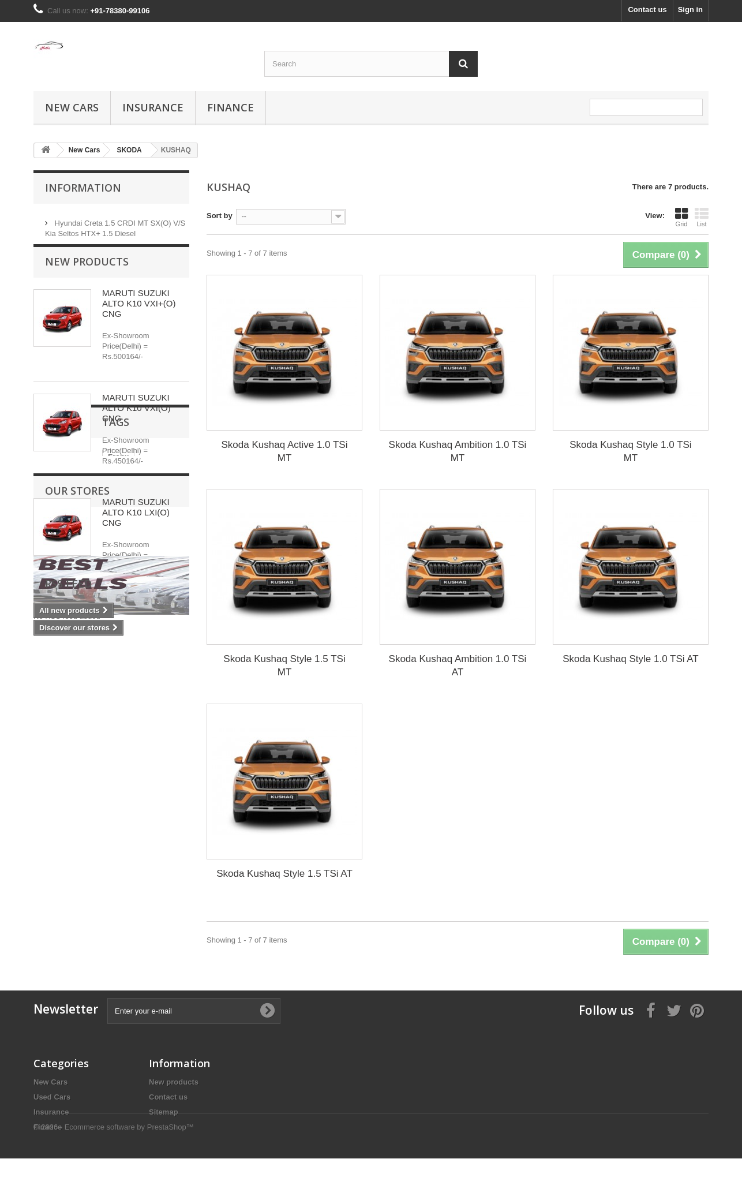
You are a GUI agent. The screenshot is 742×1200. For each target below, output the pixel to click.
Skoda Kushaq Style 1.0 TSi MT (630, 451)
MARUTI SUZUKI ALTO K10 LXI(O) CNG (136, 523)
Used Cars (51, 1097)
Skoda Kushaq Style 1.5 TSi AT (284, 873)
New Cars (72, 107)
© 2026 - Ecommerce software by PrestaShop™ (113, 1168)
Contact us (647, 9)
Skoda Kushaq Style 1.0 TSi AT (631, 658)
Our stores (77, 743)
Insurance (152, 107)
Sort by (220, 215)
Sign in (690, 9)
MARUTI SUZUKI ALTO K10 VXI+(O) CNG (138, 314)
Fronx (49, 698)
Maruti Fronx (96, 698)
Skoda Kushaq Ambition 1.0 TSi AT (458, 665)
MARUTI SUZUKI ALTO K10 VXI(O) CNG (136, 418)
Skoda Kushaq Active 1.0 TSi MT (285, 451)
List (702, 217)
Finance (230, 107)
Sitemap (163, 1112)
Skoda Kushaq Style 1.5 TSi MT (284, 665)
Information (83, 188)
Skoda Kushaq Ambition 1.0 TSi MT (458, 451)
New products (87, 272)
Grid (681, 217)
